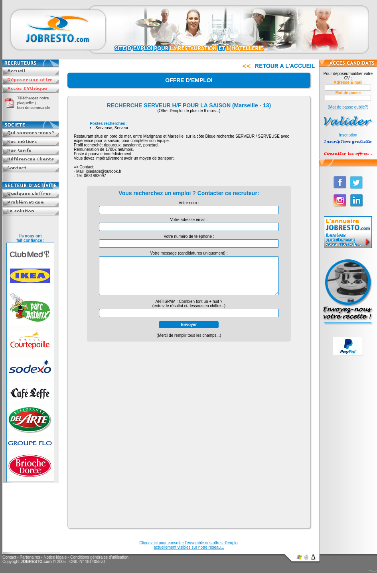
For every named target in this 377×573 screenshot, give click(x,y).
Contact (9, 557)
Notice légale (55, 557)
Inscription (348, 135)
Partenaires (30, 557)
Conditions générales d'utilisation (99, 557)
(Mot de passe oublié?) (348, 107)
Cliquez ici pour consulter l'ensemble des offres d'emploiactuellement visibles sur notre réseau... (188, 545)
